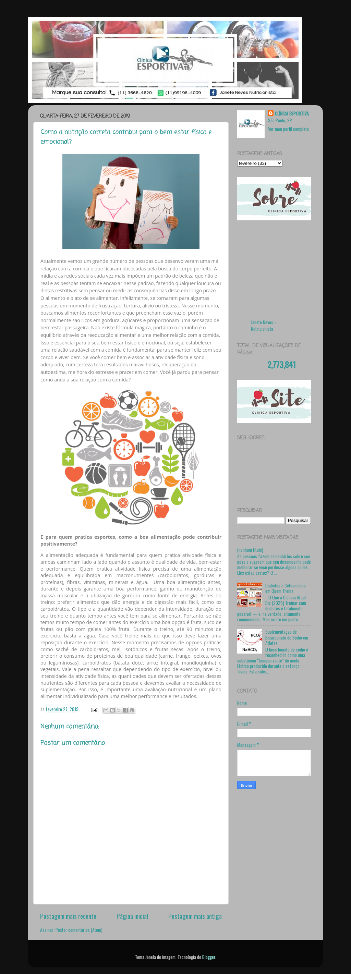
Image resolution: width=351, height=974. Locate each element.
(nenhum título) (250, 549)
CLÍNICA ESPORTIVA (292, 113)
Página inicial (132, 916)
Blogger (208, 956)
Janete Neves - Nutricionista (263, 325)
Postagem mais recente (68, 916)
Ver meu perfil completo (288, 128)
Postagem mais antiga (195, 916)
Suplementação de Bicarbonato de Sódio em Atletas (286, 637)
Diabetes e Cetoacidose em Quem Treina (285, 588)
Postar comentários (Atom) (79, 929)
